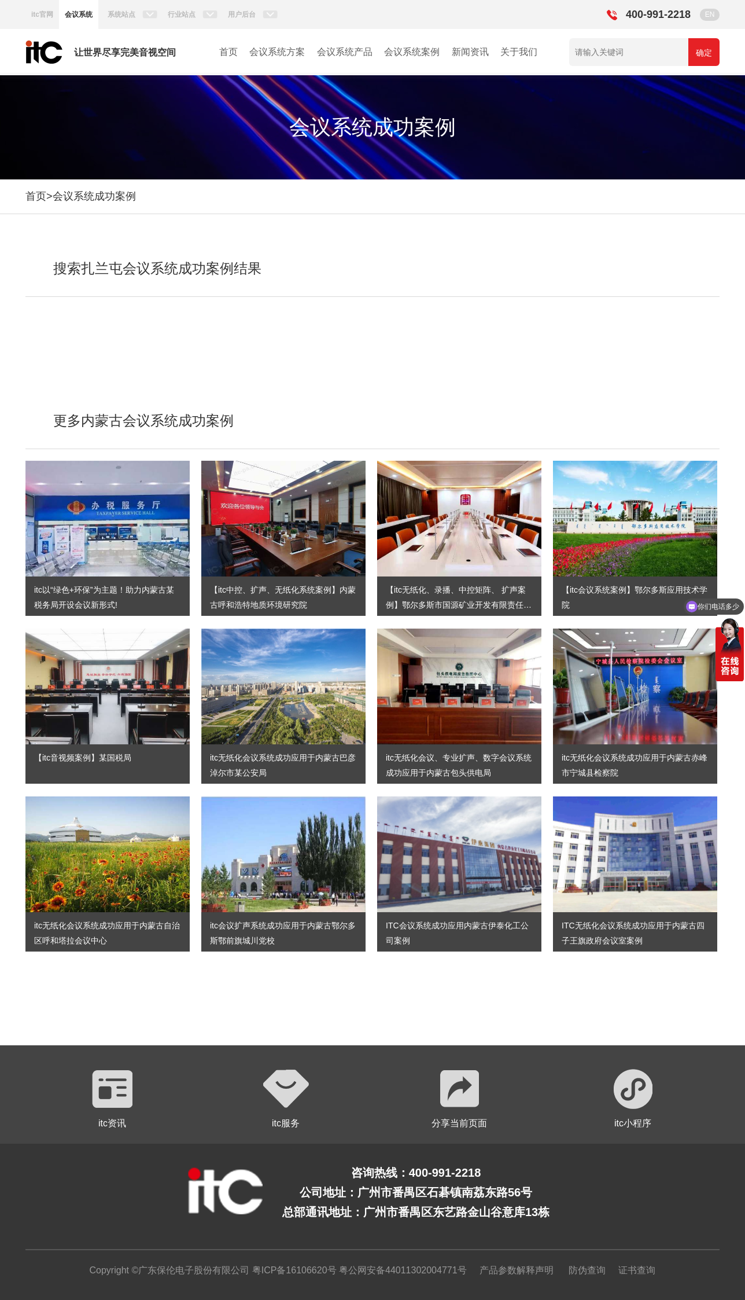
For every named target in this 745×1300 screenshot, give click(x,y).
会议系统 (79, 14)
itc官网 (42, 14)
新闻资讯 (470, 52)
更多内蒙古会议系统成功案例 (143, 420)
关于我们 (518, 52)
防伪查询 (587, 1270)
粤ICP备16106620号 (292, 1270)
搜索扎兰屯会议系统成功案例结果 (157, 268)
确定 (704, 52)
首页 (228, 52)
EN (710, 14)
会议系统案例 (412, 52)
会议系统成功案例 (94, 196)
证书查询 (636, 1270)
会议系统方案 (277, 52)
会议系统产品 (344, 52)
